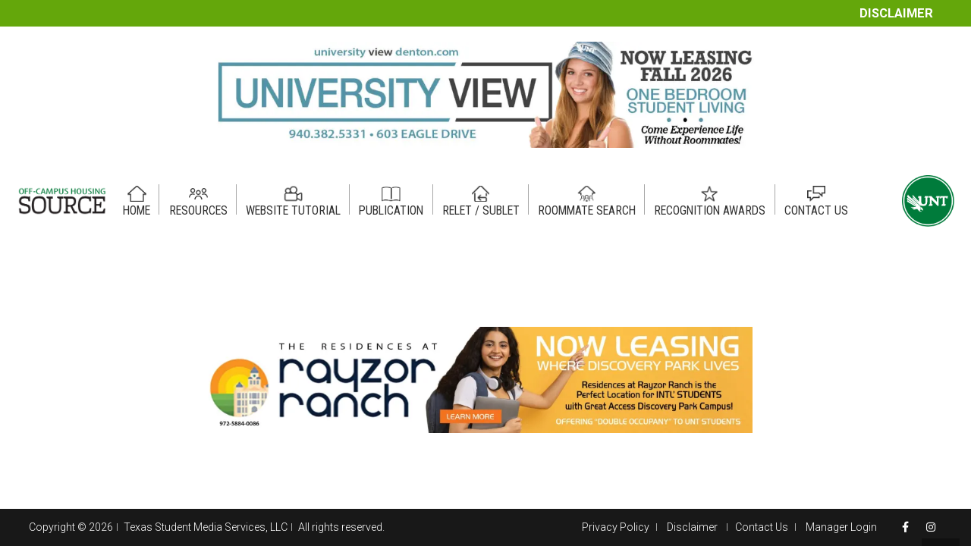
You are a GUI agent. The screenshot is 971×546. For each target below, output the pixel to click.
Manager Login (841, 527)
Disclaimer (896, 13)
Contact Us (761, 527)
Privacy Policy (615, 527)
